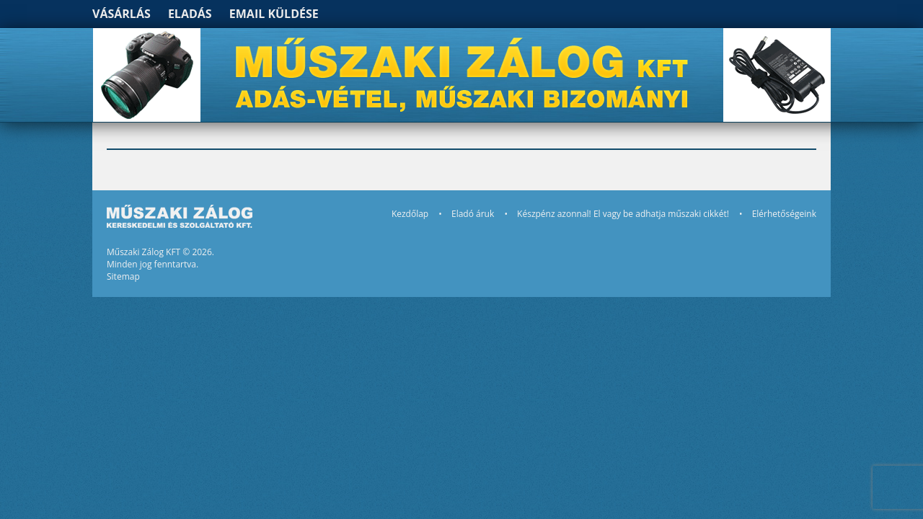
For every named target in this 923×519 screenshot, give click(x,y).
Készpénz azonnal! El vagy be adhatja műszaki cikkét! (623, 214)
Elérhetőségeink (784, 214)
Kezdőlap (410, 214)
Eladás (190, 14)
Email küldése (274, 14)
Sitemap (123, 276)
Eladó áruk (472, 214)
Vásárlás (121, 14)
